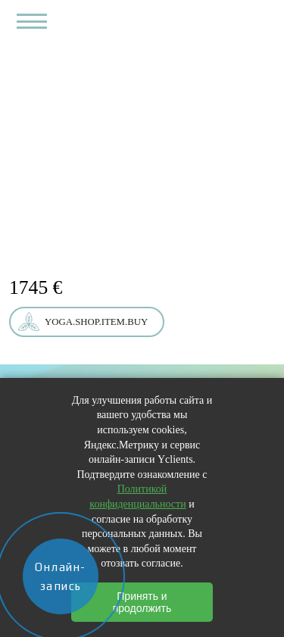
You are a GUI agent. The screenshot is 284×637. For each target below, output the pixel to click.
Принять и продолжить (142, 602)
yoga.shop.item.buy (96, 322)
